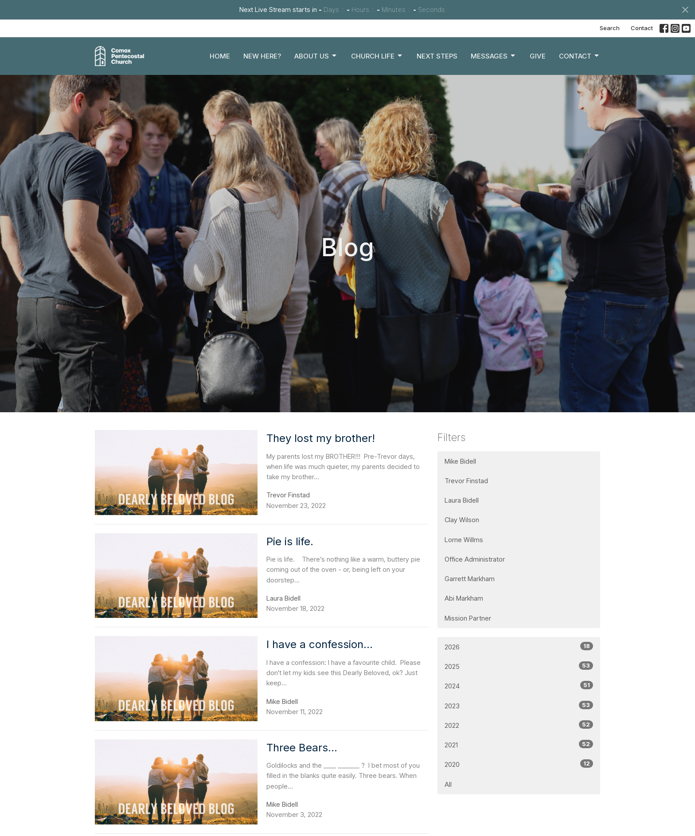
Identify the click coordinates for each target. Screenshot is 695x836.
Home (220, 56)
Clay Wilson (462, 520)
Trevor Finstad (466, 481)
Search (610, 27)
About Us (316, 55)
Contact (642, 27)
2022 (519, 725)
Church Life (377, 55)
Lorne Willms (464, 539)
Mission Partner (468, 618)
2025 (519, 666)
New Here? (262, 56)
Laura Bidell (462, 500)
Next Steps (437, 56)
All (448, 784)
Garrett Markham (470, 578)
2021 (519, 744)
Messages (493, 55)
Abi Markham (464, 598)
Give (538, 56)
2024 (519, 685)
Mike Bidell (460, 461)
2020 (519, 764)
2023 (519, 705)
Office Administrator (475, 559)
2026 (519, 646)
